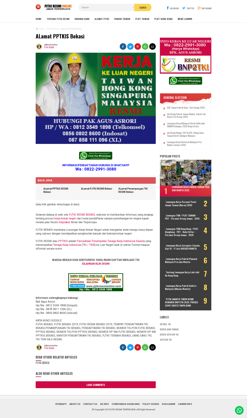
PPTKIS (63, 241)
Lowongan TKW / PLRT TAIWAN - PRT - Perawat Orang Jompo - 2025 (182, 217)
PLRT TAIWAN (142, 19)
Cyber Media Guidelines (126, 404)
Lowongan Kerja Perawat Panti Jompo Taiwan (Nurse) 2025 (180, 204)
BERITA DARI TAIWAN (169, 329)
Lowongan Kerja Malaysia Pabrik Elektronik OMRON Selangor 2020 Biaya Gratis (186, 125)
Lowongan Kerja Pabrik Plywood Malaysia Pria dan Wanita (181, 260)
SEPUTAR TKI (166, 339)
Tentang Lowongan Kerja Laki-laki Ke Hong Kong (182, 274)
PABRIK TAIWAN (122, 19)
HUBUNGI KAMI (82, 19)
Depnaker (64, 222)
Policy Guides (151, 404)
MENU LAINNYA (185, 19)
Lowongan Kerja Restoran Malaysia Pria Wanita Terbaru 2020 (184, 144)
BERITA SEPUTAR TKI (169, 334)
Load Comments (95, 385)
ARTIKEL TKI (165, 324)
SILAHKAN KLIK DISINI (96, 263)
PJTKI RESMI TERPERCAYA (123, 409)
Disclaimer (168, 404)
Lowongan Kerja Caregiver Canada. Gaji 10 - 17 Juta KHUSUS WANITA (182, 247)
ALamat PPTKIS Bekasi (60, 36)
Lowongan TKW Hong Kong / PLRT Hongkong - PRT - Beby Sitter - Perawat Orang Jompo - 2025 (181, 232)
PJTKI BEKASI (49, 47)
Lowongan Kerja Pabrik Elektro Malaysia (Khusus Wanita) (180, 287)
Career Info (185, 404)
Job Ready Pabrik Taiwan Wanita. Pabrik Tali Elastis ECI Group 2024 (186, 116)
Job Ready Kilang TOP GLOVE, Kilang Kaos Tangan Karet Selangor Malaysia (185, 134)
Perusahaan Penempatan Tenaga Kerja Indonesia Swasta (111, 241)
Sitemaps (60, 404)
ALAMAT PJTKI (102, 19)
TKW (92, 244)
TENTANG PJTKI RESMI (58, 19)
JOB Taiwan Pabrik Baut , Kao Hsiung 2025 (186, 107)
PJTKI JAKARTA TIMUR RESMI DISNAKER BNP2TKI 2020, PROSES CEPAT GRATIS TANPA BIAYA (181, 302)
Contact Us (90, 404)
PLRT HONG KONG (163, 19)
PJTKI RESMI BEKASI (82, 214)
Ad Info (104, 404)
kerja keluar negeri (65, 218)
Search (142, 7)
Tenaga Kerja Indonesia (67, 244)
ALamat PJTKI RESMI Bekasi (96, 188)
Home (39, 19)
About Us (74, 404)
